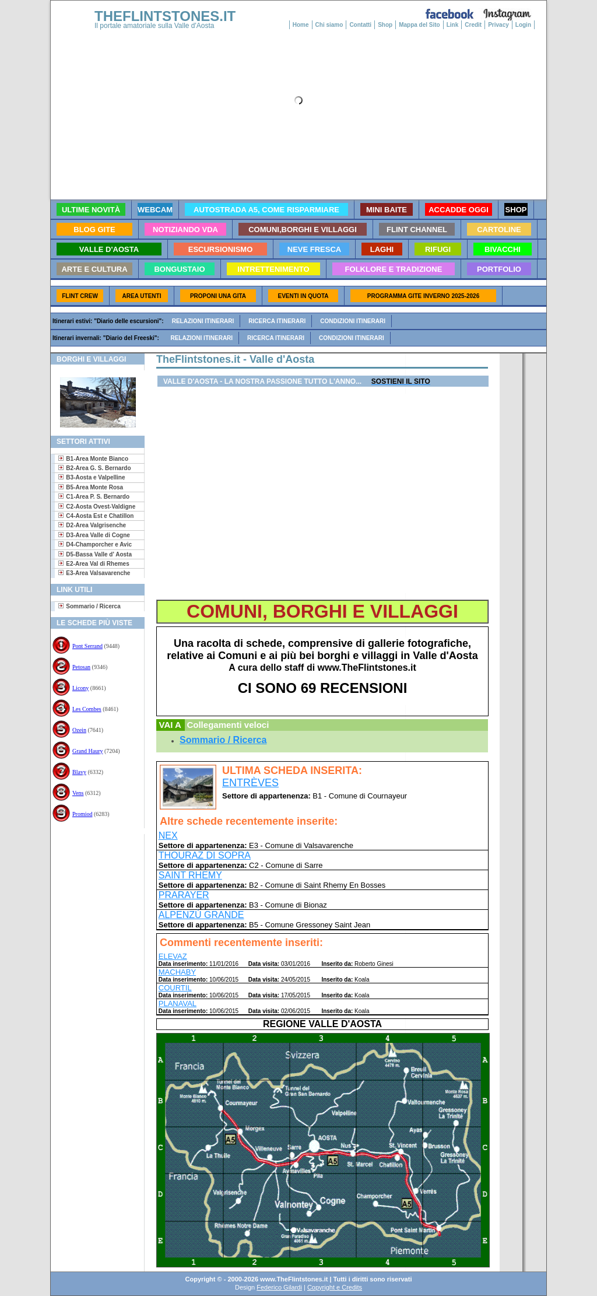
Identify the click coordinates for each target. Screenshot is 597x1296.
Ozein (79, 730)
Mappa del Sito (419, 25)
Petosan (81, 667)
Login (523, 25)
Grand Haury (87, 751)
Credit (473, 25)
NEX (168, 835)
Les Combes (86, 709)
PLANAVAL (177, 1003)
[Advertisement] (93, 871)
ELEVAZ (173, 956)
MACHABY (177, 972)
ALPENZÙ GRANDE (201, 915)
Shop (385, 25)
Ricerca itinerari (276, 321)
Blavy (79, 772)
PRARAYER (184, 895)
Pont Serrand (87, 646)
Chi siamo (329, 25)
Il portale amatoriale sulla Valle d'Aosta (154, 26)
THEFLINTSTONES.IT (165, 16)
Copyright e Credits (334, 1287)
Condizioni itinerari (352, 321)
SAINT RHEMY (190, 875)
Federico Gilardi (279, 1287)
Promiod (82, 814)
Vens (77, 793)
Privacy (498, 25)
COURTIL (175, 987)
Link (453, 25)
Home (301, 25)
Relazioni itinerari (203, 321)
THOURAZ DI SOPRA (205, 855)
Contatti (360, 25)
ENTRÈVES (250, 783)
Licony (80, 688)
